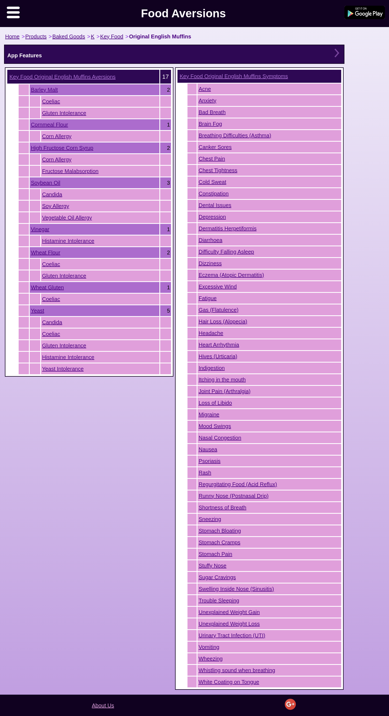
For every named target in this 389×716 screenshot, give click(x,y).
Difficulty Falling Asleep (226, 252)
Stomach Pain (215, 554)
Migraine (209, 414)
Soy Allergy (55, 206)
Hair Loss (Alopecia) (223, 321)
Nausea (208, 449)
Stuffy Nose (212, 566)
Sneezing (210, 519)
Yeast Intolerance (63, 369)
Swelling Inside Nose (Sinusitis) (236, 589)
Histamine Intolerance (68, 241)
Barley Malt (44, 90)
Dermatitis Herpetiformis (227, 228)
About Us (103, 705)
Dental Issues (215, 205)
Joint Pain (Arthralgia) (224, 391)
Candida (52, 194)
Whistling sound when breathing (237, 670)
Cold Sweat (212, 182)
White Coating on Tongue (229, 682)
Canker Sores (215, 147)
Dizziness (210, 263)
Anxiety (207, 101)
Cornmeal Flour (49, 125)
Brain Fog (210, 124)
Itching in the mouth (222, 380)
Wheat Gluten (47, 287)
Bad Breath (212, 112)
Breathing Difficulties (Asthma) (235, 135)
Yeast (37, 311)
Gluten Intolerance (64, 113)
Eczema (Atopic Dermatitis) (231, 275)
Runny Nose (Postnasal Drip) (234, 496)
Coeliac (51, 101)
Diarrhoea (210, 240)
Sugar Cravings (217, 577)
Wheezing (211, 659)
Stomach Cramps (219, 542)
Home (12, 36)
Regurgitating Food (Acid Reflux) (238, 484)
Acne (205, 89)
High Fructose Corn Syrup (62, 148)
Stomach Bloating (220, 531)
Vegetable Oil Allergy (67, 218)
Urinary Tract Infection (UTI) (232, 635)
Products (36, 36)
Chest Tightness (218, 170)
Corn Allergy (57, 136)
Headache (211, 333)
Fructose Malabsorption (70, 171)
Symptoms (234, 76)
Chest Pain (212, 159)
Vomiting (209, 647)
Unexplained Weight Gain (229, 612)
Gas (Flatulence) (219, 310)
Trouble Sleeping (219, 601)
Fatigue (208, 298)
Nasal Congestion (220, 438)
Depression (212, 217)
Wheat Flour (45, 253)
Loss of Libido (215, 403)
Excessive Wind (218, 287)
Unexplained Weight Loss (229, 624)
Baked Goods (68, 36)
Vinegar (40, 229)
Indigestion (212, 368)
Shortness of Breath (222, 508)
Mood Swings (215, 426)
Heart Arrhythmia (219, 345)
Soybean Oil (45, 183)
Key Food (111, 36)
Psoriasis (209, 461)
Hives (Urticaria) (218, 356)
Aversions (62, 77)
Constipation (214, 194)
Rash (205, 473)
